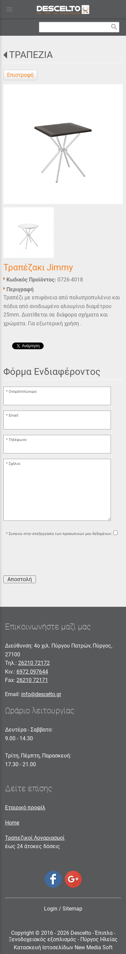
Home (12, 822)
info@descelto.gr (41, 694)
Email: (14, 415)
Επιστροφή (20, 75)
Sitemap (72, 908)
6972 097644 (32, 671)
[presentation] (54, 557)
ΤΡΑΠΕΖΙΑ (31, 54)
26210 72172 (34, 663)
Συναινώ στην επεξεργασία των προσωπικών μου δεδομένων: (60, 534)
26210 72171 (32, 680)
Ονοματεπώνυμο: (23, 391)
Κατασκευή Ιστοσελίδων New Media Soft (63, 947)
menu (9, 9)
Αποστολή (19, 579)
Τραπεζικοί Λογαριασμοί (35, 838)
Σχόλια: (15, 463)
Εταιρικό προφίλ (25, 807)
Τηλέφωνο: (18, 440)
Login (50, 908)
